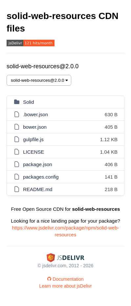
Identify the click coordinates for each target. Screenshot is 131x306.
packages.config (40, 177)
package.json (37, 164)
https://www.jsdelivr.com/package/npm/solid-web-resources (65, 231)
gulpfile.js (33, 139)
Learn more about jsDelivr (65, 286)
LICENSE (33, 152)
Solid (28, 102)
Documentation (65, 279)
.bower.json (35, 114)
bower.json (35, 127)
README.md (37, 189)
